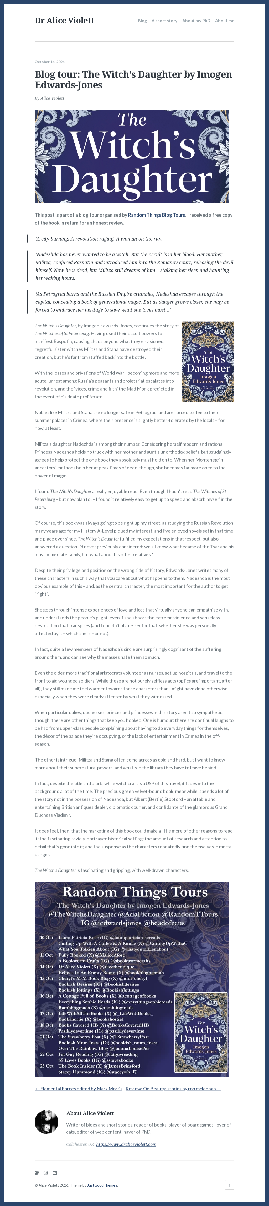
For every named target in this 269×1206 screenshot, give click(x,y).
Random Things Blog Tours (156, 213)
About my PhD (196, 20)
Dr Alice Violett (64, 20)
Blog (142, 20)
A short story (165, 20)
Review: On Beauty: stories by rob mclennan (173, 1087)
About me (224, 20)
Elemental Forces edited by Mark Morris (78, 1087)
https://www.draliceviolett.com (126, 1142)
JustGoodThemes (102, 1185)
